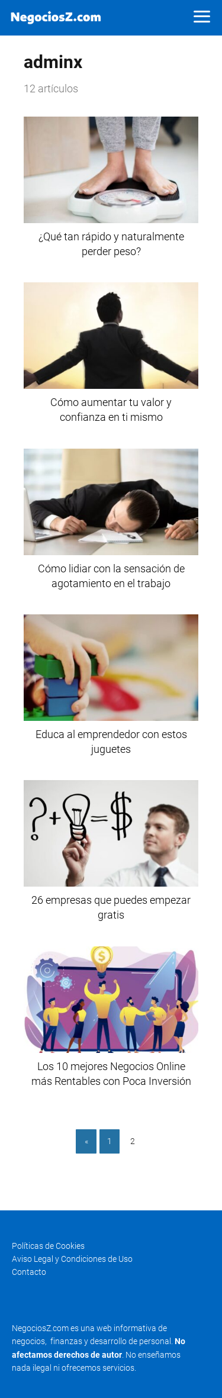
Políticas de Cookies (48, 1246)
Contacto (29, 1272)
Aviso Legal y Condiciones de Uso (72, 1259)
